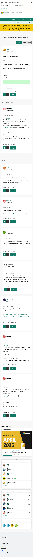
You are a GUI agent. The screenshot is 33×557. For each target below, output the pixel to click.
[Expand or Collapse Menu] (2, 16)
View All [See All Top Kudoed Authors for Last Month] (5, 516)
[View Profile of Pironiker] (8, 231)
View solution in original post (10, 140)
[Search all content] (21, 22)
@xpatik (8, 118)
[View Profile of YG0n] (7, 167)
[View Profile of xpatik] (7, 49)
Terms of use (3, 545)
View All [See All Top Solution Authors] (5, 486)
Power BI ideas (7, 127)
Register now (21, 30)
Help (23, 19)
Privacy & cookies (4, 543)
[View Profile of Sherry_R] (8, 299)
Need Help (9, 87)
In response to (12, 268)
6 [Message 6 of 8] (8, 286)
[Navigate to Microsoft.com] (5, 13)
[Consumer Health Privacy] (16, 553)
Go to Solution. (18, 82)
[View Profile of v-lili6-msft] (13, 108)
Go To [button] (28, 19)
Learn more (4, 8)
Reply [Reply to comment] (13, 148)
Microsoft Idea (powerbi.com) (20, 214)
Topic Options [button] (26, 42)
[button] (19, 42)
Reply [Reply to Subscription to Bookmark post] (13, 94)
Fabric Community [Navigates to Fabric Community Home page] (16, 13)
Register (13, 19)
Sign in (18, 19)
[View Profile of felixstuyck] (8, 200)
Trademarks (3, 548)
